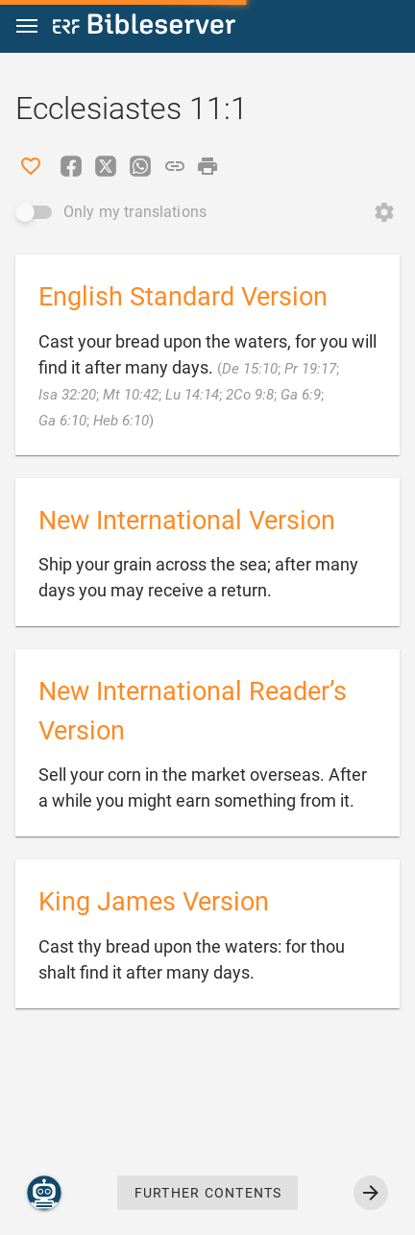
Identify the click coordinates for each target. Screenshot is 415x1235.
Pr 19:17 (310, 368)
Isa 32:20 (67, 394)
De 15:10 (250, 368)
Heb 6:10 (121, 420)
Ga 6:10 (62, 420)
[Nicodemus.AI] (44, 1192)
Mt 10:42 (131, 394)
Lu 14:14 (192, 394)
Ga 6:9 (301, 394)
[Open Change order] (384, 212)
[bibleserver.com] (144, 27)
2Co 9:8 (250, 394)
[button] (26, 26)
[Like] (30, 166)
